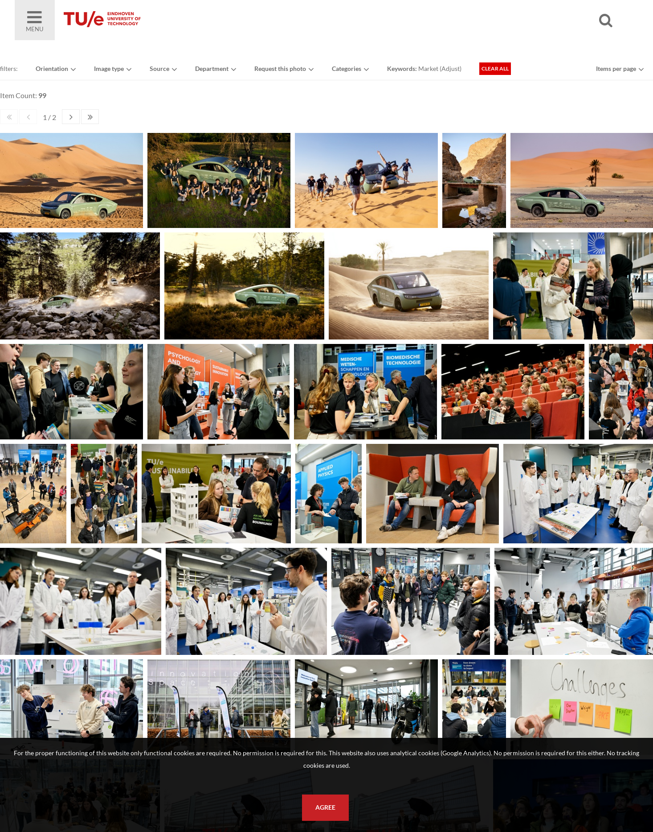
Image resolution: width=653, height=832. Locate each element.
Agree (325, 807)
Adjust (450, 68)
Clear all (495, 68)
